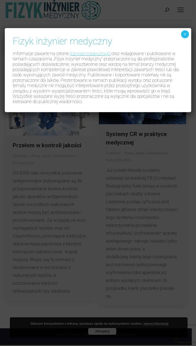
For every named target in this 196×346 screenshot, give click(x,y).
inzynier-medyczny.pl (90, 53)
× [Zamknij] (184, 34)
